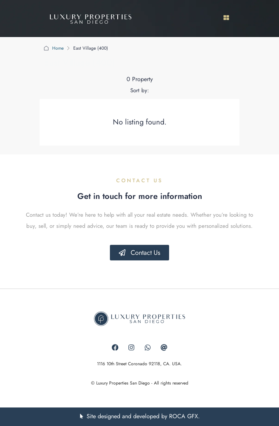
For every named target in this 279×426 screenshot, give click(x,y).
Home (58, 48)
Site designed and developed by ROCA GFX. (143, 416)
